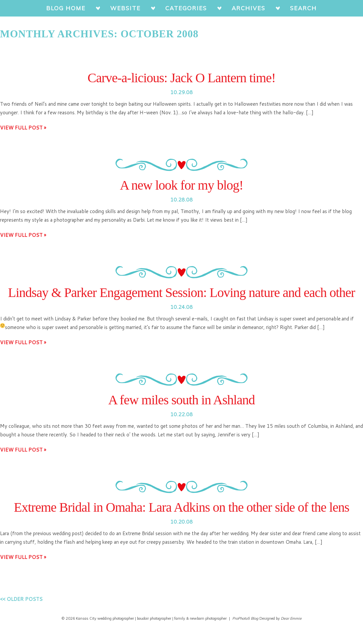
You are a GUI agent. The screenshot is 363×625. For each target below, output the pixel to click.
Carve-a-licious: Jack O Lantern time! (181, 77)
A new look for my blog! (181, 185)
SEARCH (303, 8)
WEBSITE (125, 8)
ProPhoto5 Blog (245, 618)
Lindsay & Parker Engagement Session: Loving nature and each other (181, 292)
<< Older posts (21, 599)
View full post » (23, 127)
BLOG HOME (65, 8)
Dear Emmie (291, 618)
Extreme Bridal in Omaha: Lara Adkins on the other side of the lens (181, 507)
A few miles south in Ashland (181, 399)
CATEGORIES (186, 8)
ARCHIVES (248, 8)
